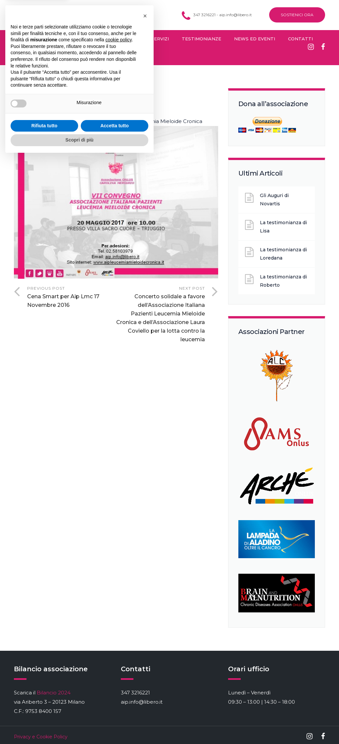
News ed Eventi (254, 38)
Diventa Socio (119, 38)
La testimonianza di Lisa (283, 227)
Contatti (300, 38)
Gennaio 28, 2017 (98, 89)
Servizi (160, 38)
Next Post (160, 315)
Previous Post (71, 298)
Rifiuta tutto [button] (44, 711)
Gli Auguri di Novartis (274, 199)
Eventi (107, 100)
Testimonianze (201, 38)
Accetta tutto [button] (114, 711)
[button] (145, 602)
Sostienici (27, 56)
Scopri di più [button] (80, 725)
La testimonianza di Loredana (283, 254)
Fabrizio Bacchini (65, 100)
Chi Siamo (71, 38)
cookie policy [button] (118, 625)
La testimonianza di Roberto (283, 281)
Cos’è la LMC (30, 38)
